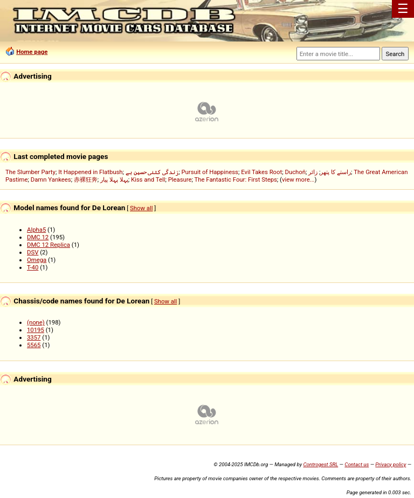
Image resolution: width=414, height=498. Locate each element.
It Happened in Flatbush (90, 172)
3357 (33, 337)
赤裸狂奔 (86, 179)
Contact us (356, 464)
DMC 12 (38, 237)
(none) (36, 322)
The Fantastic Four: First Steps (236, 179)
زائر (313, 172)
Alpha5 (36, 229)
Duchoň (295, 172)
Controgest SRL (320, 464)
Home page (31, 52)
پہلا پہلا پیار (114, 179)
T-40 (32, 267)
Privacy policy (390, 464)
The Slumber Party (30, 172)
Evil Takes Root (261, 172)
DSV (32, 252)
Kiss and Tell (148, 179)
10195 (35, 330)
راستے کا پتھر (335, 172)
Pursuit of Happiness (209, 172)
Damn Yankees (51, 179)
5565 (33, 345)
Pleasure (180, 179)
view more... (298, 179)
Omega (36, 260)
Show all (141, 208)
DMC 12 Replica (48, 244)
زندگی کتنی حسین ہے (152, 172)
